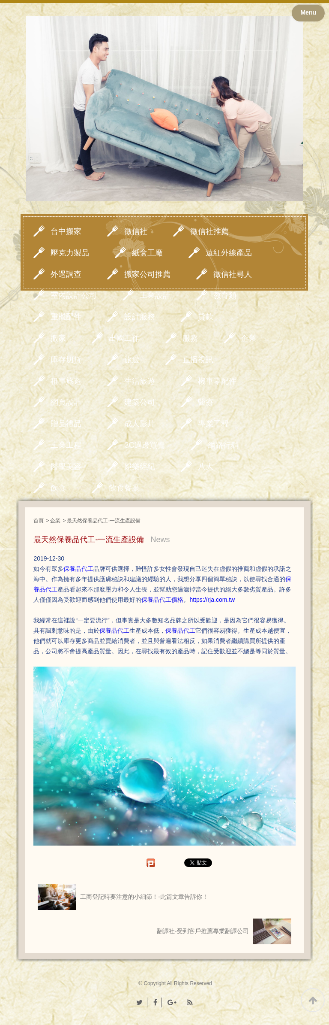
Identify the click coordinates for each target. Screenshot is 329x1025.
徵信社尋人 (232, 274)
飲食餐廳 (124, 488)
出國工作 (124, 338)
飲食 (58, 488)
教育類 (224, 295)
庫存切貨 (66, 359)
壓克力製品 (70, 253)
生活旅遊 (139, 381)
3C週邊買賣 (144, 445)
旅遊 (132, 359)
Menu (308, 12)
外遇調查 (66, 274)
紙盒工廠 (147, 253)
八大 (205, 466)
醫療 (205, 402)
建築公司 (139, 402)
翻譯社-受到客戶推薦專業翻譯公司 (224, 931)
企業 (248, 338)
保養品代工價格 (162, 599)
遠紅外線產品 (229, 253)
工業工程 (66, 445)
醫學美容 (66, 466)
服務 (190, 338)
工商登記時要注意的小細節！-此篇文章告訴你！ (123, 897)
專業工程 (213, 423)
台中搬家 (66, 231)
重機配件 (66, 316)
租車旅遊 (66, 381)
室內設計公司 (74, 295)
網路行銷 (223, 445)
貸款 (205, 316)
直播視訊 (197, 359)
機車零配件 (217, 381)
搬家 (58, 338)
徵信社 (135, 231)
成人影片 (139, 423)
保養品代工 (114, 630)
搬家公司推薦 (147, 274)
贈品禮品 (66, 423)
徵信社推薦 (209, 231)
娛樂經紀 (139, 466)
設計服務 (139, 316)
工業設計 (155, 295)
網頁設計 (66, 402)
